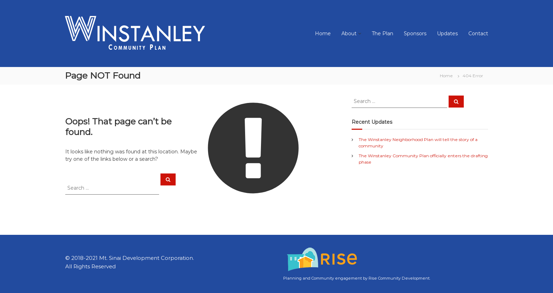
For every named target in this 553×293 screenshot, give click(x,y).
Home (323, 33)
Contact (478, 33)
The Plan (382, 33)
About (349, 33)
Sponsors (415, 33)
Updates (447, 33)
